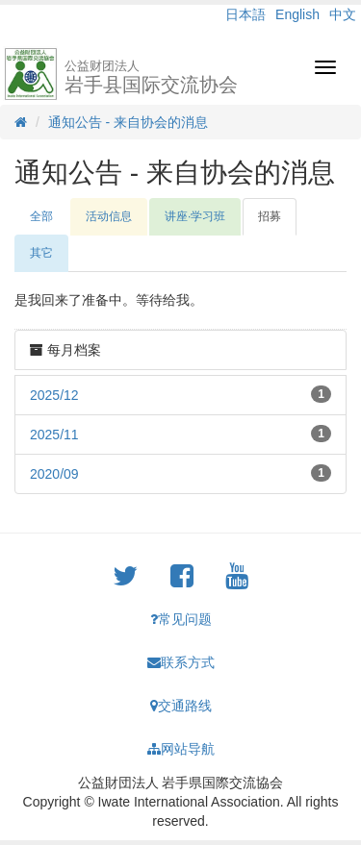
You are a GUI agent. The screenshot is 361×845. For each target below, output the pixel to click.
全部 (41, 216)
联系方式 (181, 662)
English (297, 14)
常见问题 (181, 619)
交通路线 (181, 705)
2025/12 (54, 395)
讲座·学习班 (195, 216)
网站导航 (181, 749)
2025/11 (54, 434)
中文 (342, 14)
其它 (41, 253)
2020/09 (54, 474)
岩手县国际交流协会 (151, 77)
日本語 (245, 14)
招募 (269, 216)
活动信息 (109, 216)
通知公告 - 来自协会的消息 (128, 122)
